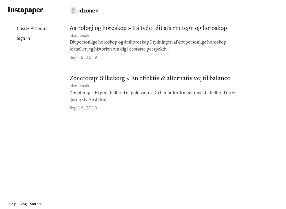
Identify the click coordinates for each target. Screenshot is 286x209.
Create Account (27, 29)
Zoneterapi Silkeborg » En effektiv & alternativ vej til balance (150, 78)
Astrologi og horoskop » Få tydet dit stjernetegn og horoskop (148, 28)
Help (13, 203)
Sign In (18, 38)
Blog (23, 203)
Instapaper (25, 11)
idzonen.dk (79, 35)
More (35, 203)
